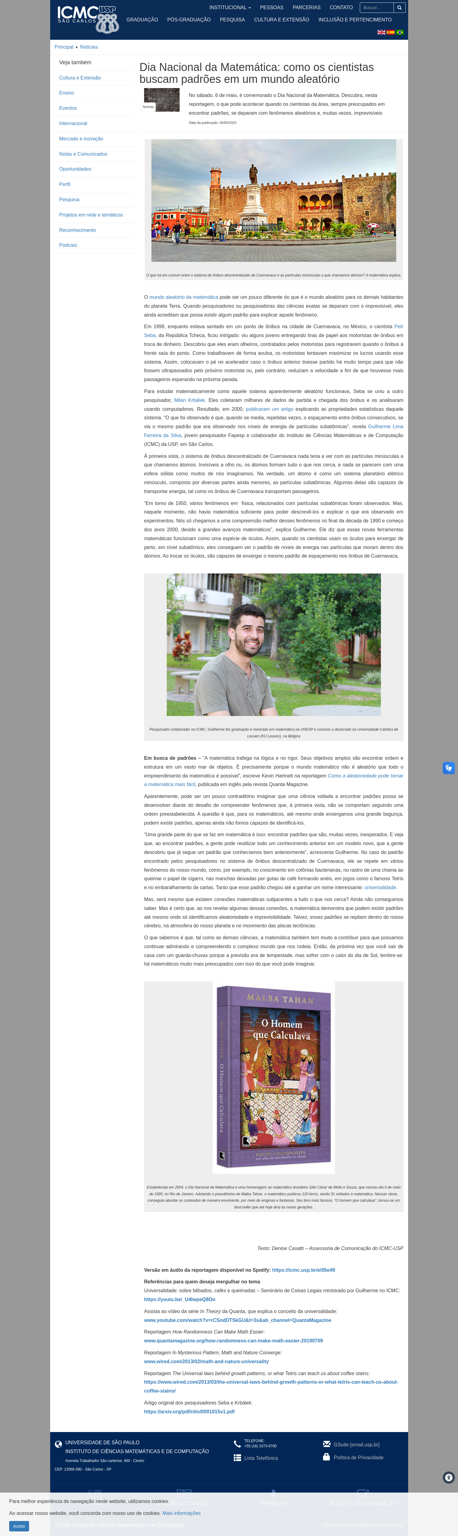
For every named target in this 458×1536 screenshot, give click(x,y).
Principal (64, 47)
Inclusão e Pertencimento (355, 19)
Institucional (254, 7)
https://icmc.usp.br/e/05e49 (303, 1270)
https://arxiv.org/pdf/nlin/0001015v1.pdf (189, 1411)
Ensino (66, 92)
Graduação (142, 19)
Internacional (73, 123)
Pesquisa (232, 19)
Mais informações (181, 1513)
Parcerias (316, 7)
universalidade (380, 887)
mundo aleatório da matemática (183, 297)
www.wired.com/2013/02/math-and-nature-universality (206, 1361)
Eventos (68, 108)
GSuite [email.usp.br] (356, 1444)
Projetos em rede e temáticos (91, 214)
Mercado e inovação (81, 138)
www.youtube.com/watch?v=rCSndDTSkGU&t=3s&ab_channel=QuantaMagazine (237, 1320)
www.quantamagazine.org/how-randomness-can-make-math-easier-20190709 (233, 1340)
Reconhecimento (77, 230)
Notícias (89, 47)
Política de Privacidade (359, 1457)
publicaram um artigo (269, 409)
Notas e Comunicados (83, 154)
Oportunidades (75, 169)
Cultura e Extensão (281, 19)
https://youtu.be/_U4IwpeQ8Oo (179, 1299)
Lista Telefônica (261, 1458)
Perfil (64, 184)
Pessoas (287, 7)
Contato (344, 7)
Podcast (68, 245)
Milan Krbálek (189, 400)
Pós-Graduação (189, 19)
